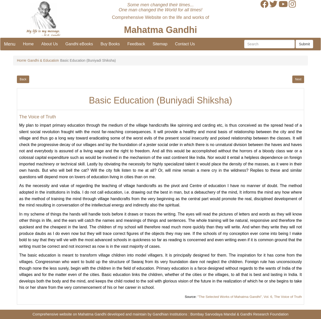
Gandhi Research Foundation (264, 314)
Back (23, 79)
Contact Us (185, 44)
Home (28, 44)
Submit (304, 44)
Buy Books (110, 44)
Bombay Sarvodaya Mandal (213, 314)
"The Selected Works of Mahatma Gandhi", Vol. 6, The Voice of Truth (250, 297)
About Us (49, 44)
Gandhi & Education (43, 60)
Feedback (136, 44)
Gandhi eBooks (79, 44)
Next (298, 79)
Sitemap (160, 44)
